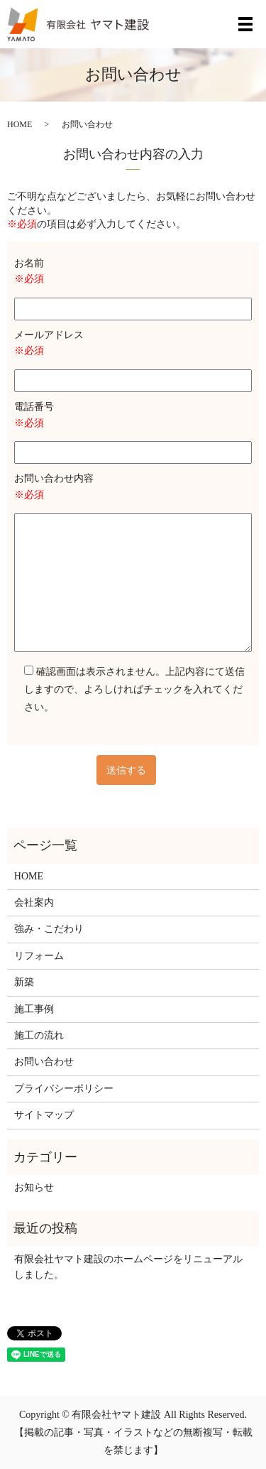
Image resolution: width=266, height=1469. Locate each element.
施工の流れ (39, 1035)
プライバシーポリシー (63, 1088)
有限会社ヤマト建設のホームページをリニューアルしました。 (128, 1267)
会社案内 (34, 902)
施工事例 (34, 1009)
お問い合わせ (44, 1061)
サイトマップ (44, 1115)
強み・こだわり (49, 928)
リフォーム (39, 955)
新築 (24, 982)
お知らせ (34, 1187)
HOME (19, 124)
